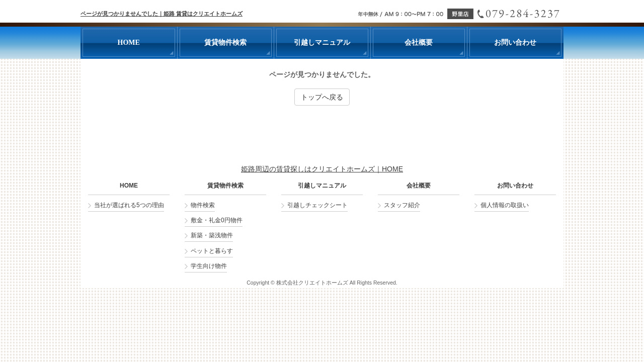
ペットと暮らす (212, 250)
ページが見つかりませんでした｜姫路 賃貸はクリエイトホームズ (161, 14)
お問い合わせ (515, 186)
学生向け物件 (209, 265)
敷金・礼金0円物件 (217, 220)
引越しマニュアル (322, 186)
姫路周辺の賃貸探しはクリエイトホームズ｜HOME (322, 169)
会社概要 (419, 186)
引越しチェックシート (317, 205)
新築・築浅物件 (212, 235)
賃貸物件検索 (225, 186)
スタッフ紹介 (402, 205)
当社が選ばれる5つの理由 (129, 205)
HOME (129, 186)
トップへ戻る (322, 97)
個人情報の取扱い (504, 205)
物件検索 (203, 205)
